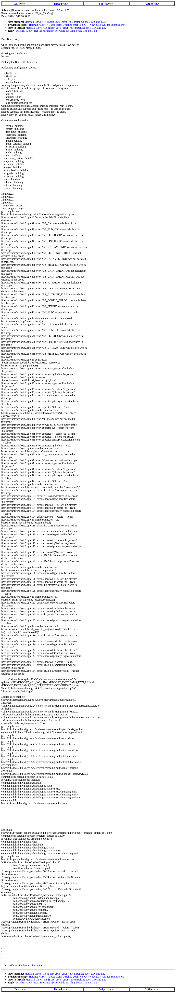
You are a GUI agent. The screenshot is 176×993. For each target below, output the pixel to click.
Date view (19, 3)
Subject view (106, 3)
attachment (36, 965)
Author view (152, 3)
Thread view (61, 3)
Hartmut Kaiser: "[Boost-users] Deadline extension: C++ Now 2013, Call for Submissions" (77, 24)
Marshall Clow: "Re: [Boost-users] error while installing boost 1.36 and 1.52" (65, 21)
